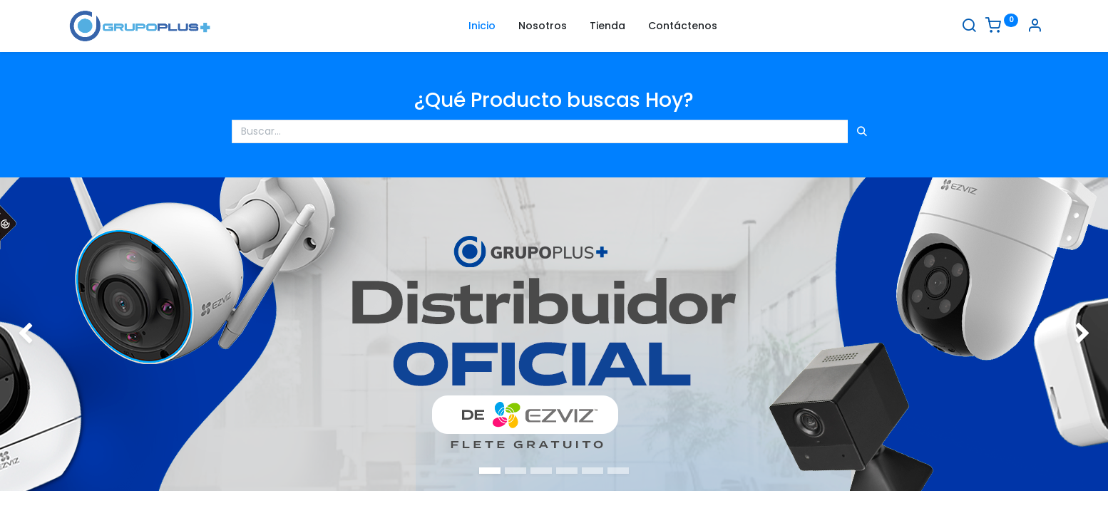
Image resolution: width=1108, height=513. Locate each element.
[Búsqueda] (862, 132)
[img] (44, 334)
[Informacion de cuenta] (1034, 27)
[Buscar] (969, 27)
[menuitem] (482, 26)
